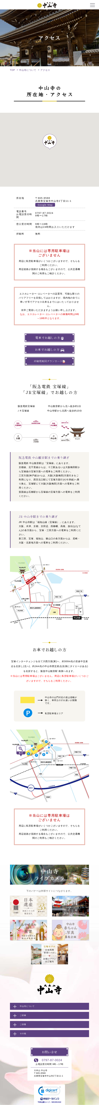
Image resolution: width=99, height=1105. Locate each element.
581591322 (56, 1102)
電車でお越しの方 (49, 337)
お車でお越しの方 (49, 349)
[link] (49, 1091)
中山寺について (27, 70)
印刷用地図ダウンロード (49, 361)
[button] (49, 142)
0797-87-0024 (52, 1060)
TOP (12, 70)
